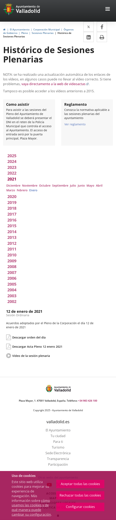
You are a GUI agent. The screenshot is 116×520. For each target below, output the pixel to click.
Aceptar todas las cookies (80, 484)
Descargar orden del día (29, 337)
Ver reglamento (75, 124)
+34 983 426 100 (87, 400)
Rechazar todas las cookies (80, 495)
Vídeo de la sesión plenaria (31, 356)
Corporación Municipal (46, 29)
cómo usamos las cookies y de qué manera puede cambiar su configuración (31, 507)
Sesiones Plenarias (43, 33)
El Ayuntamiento (19, 29)
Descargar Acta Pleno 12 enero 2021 (37, 347)
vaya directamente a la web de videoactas (55, 84)
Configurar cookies (80, 506)
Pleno (24, 33)
